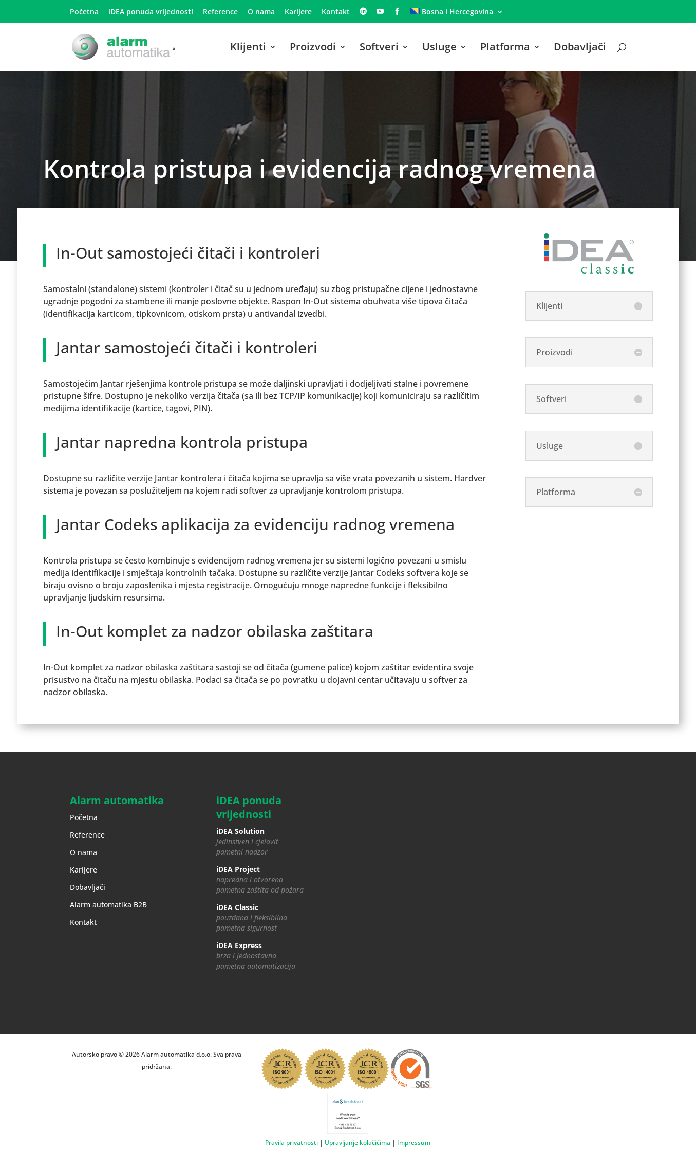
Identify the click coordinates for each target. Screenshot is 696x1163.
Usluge (439, 48)
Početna (84, 12)
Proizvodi (313, 48)
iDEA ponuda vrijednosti (150, 12)
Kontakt (336, 12)
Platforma (505, 48)
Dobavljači (580, 48)
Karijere (298, 12)
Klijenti (248, 48)
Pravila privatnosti (291, 1142)
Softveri (379, 48)
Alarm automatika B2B (108, 905)
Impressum (413, 1142)
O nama (261, 12)
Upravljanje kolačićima (357, 1142)
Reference (220, 12)
